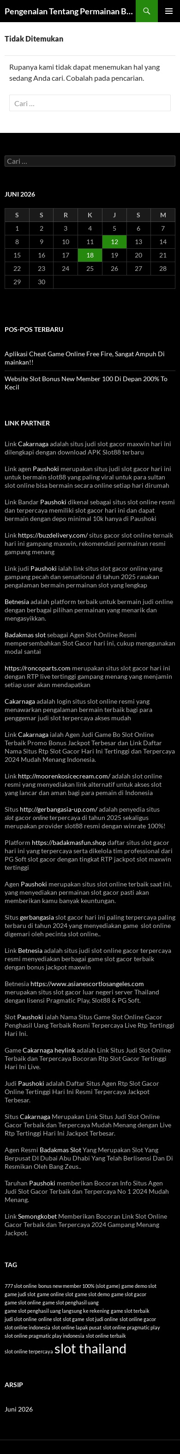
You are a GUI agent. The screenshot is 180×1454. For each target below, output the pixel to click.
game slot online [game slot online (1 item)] (23, 1302)
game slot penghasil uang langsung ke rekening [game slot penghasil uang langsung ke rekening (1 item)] (57, 1311)
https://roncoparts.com (38, 668)
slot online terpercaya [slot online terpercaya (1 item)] (29, 1351)
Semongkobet (37, 1216)
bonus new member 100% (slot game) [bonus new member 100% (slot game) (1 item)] (79, 1286)
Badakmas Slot (60, 1150)
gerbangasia (37, 917)
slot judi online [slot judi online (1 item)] (102, 1319)
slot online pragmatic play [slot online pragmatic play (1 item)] (131, 1327)
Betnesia (17, 601)
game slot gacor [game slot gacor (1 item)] (128, 1294)
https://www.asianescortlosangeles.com (87, 983)
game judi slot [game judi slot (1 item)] (20, 1294)
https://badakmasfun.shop (69, 842)
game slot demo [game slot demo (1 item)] (92, 1294)
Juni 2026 (19, 1409)
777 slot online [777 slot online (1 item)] (21, 1286)
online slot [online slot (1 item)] (49, 1319)
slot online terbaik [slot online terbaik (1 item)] (106, 1336)
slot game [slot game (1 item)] (73, 1319)
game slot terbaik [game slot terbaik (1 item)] (130, 1311)
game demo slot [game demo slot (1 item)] (138, 1286)
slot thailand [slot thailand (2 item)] (90, 1348)
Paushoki (46, 469)
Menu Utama (169, 11)
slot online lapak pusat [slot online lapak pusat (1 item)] (77, 1327)
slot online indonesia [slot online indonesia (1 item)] (27, 1327)
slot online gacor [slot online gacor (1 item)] (138, 1319)
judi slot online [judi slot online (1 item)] (21, 1319)
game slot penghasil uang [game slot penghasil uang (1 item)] (70, 1302)
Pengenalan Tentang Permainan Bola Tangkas (70, 11)
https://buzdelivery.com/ (53, 535)
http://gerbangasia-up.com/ (58, 809)
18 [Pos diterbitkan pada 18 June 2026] (90, 255)
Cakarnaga (33, 444)
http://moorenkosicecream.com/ (64, 776)
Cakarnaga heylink (49, 1050)
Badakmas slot (25, 635)
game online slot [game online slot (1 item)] (55, 1294)
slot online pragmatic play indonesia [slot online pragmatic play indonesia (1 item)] (44, 1336)
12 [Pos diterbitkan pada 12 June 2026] (114, 241)
